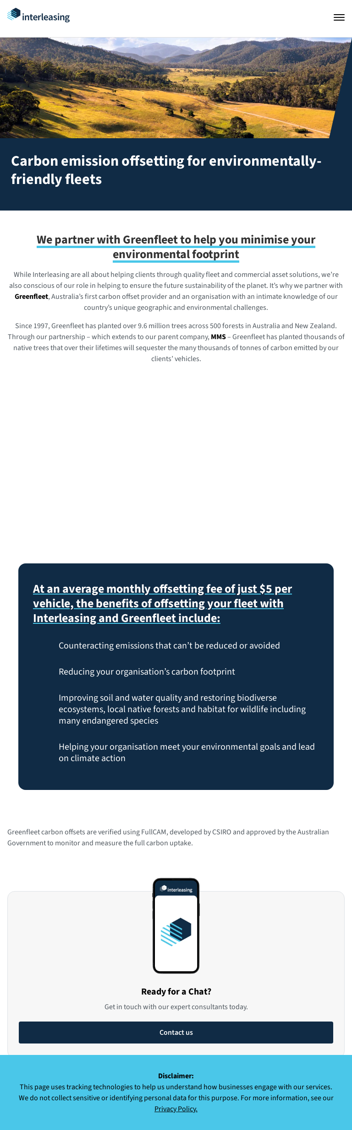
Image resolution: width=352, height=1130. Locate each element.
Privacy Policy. (176, 1109)
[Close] (340, 1067)
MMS (218, 337)
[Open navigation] (339, 17)
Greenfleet (31, 297)
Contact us (176, 1032)
